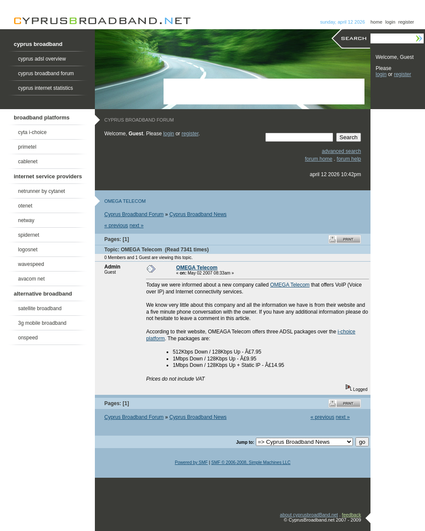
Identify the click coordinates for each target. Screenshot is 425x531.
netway (26, 220)
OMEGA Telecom (196, 268)
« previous (116, 226)
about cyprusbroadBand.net (309, 514)
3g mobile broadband (42, 323)
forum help (349, 159)
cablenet (27, 162)
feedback (351, 514)
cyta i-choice (32, 132)
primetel (27, 147)
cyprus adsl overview (42, 59)
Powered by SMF (191, 462)
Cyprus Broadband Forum (134, 214)
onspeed (28, 338)
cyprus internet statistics (45, 88)
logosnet (27, 250)
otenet (25, 206)
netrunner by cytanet (41, 191)
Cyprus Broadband (101, 21)
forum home (318, 159)
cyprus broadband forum (46, 73)
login (390, 21)
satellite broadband (39, 308)
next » (137, 226)
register (406, 21)
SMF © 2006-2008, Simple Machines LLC (251, 462)
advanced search (341, 151)
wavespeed (31, 264)
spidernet (28, 235)
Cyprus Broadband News (197, 214)
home (376, 21)
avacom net (31, 279)
